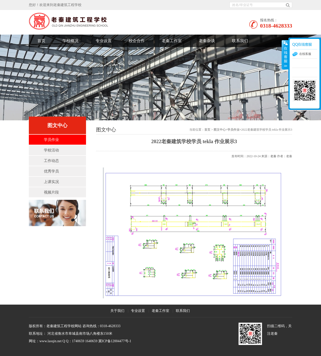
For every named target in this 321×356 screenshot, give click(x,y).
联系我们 (240, 41)
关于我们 (117, 311)
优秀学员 (51, 171)
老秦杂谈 (207, 41)
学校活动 (51, 150)
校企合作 (137, 41)
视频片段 (51, 192)
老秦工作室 (172, 41)
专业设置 (104, 41)
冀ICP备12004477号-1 (114, 341)
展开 (285, 55)
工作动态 (51, 161)
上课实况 (51, 182)
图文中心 (220, 129)
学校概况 (70, 41)
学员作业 (51, 140)
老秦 (273, 156)
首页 (41, 41)
